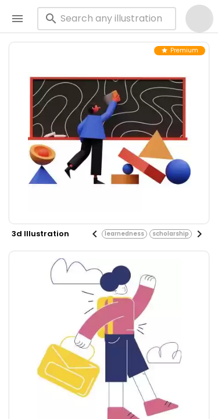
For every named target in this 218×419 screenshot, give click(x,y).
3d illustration (40, 233)
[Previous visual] (95, 233)
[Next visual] (199, 233)
